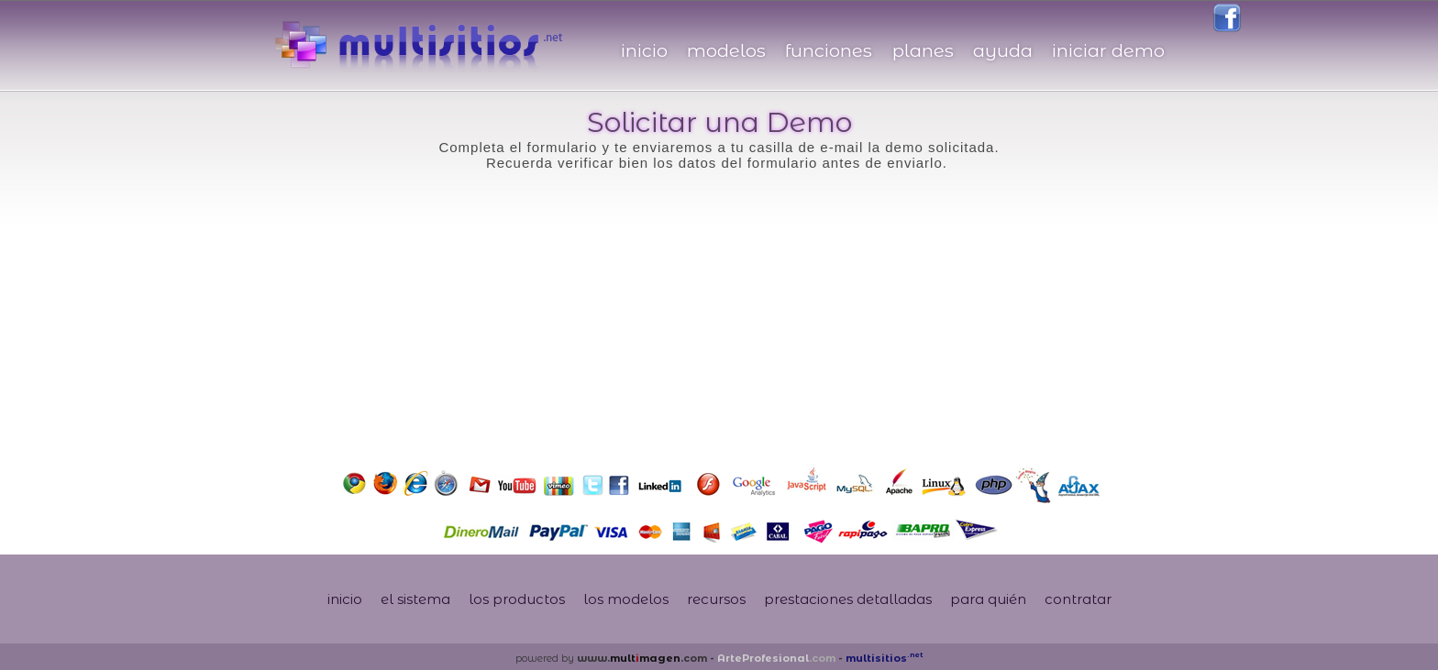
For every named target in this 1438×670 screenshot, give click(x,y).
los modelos (626, 599)
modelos (726, 50)
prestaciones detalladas (848, 599)
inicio (644, 50)
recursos (716, 599)
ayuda (1003, 50)
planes (923, 50)
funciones (828, 50)
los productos (517, 599)
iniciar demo (1108, 50)
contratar (1078, 599)
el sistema (415, 599)
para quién (988, 599)
